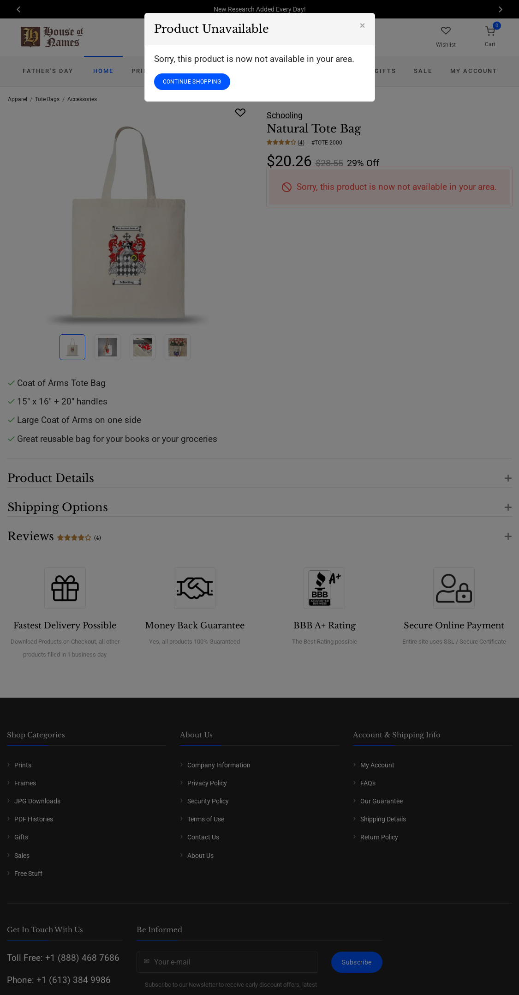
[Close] (362, 25)
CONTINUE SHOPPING (192, 81)
